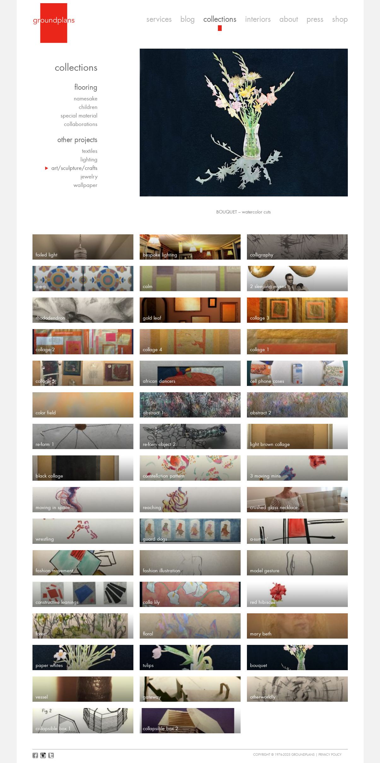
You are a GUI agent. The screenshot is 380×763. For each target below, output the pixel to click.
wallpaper (85, 185)
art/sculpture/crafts (74, 168)
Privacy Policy (330, 755)
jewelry (88, 176)
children (88, 107)
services (159, 19)
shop (340, 19)
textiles (89, 150)
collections (220, 19)
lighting (88, 159)
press (315, 19)
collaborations (80, 124)
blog (187, 19)
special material (79, 115)
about (288, 19)
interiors (258, 19)
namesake (85, 98)
